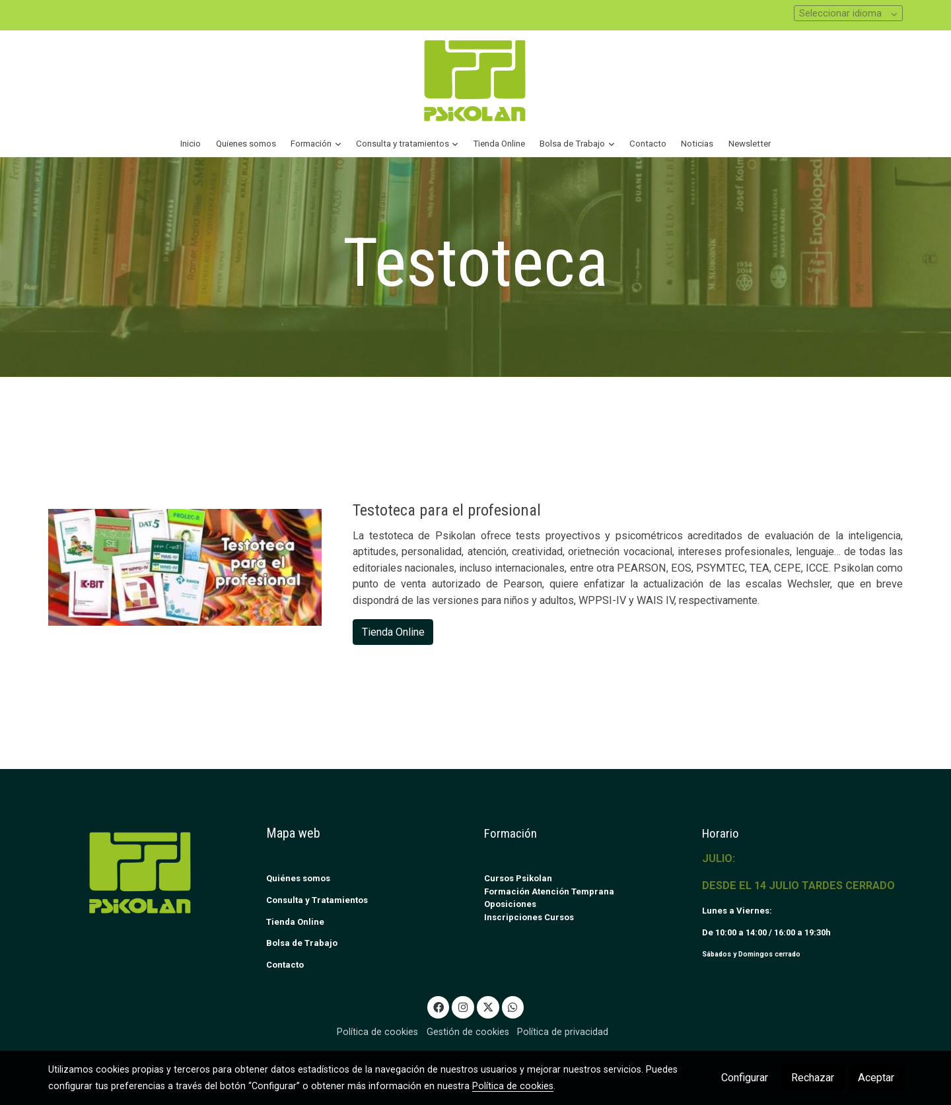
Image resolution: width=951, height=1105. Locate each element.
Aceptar (876, 1077)
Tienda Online (393, 632)
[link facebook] (438, 1006)
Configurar (744, 1077)
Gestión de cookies (468, 1031)
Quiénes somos (298, 878)
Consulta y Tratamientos (317, 900)
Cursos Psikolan (518, 878)
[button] (316, 144)
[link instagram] (463, 1006)
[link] (475, 80)
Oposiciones (510, 904)
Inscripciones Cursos (529, 917)
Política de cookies (377, 1031)
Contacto (285, 965)
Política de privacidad (562, 1031)
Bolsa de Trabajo (301, 943)
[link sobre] (148, 872)
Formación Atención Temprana (549, 891)
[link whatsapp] (513, 1006)
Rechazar (812, 1077)
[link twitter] (488, 1006)
